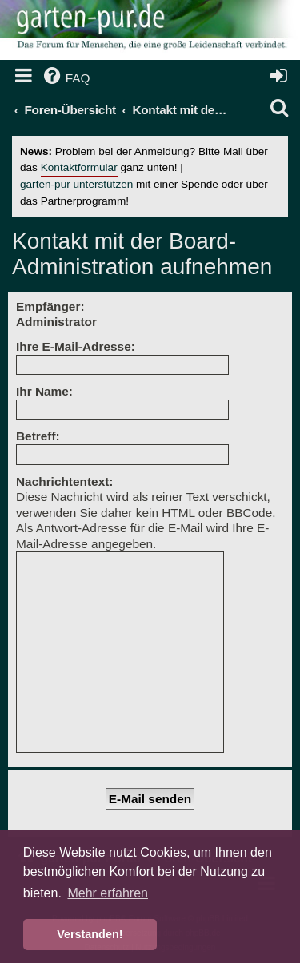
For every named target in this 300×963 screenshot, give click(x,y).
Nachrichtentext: (64, 481)
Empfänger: (50, 306)
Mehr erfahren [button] (107, 893)
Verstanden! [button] (89, 934)
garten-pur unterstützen (76, 184)
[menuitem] (65, 78)
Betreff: (38, 436)
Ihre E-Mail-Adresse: (75, 346)
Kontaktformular (79, 167)
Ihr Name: (44, 391)
